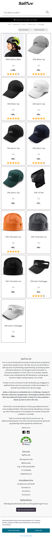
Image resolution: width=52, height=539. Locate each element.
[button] (26, 441)
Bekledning (15, 24)
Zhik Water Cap (39, 59)
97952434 (27, 470)
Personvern (26, 495)
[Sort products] (40, 29)
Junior (22, 24)
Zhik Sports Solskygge (13, 325)
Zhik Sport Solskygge (38, 281)
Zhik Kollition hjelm (13, 59)
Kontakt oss (26, 487)
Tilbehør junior (31, 24)
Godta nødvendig (13, 530)
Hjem (9, 24)
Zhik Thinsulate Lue (13, 237)
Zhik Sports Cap (39, 104)
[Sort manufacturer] (25, 29)
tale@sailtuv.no (26, 474)
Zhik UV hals (39, 192)
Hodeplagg (40, 24)
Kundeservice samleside (26, 484)
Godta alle (38, 530)
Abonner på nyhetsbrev (26, 510)
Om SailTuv (26, 491)
